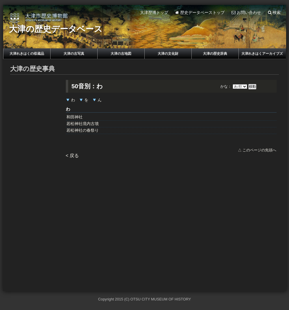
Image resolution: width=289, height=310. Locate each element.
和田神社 (74, 117)
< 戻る (72, 155)
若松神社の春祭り (82, 130)
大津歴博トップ (154, 12)
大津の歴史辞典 (215, 54)
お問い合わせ (246, 12)
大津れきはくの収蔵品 (27, 54)
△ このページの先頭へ (257, 150)
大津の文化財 (168, 54)
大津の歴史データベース (55, 29)
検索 (274, 12)
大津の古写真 (74, 54)
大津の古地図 (121, 54)
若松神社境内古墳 (82, 124)
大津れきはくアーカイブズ (262, 54)
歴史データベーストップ (200, 12)
